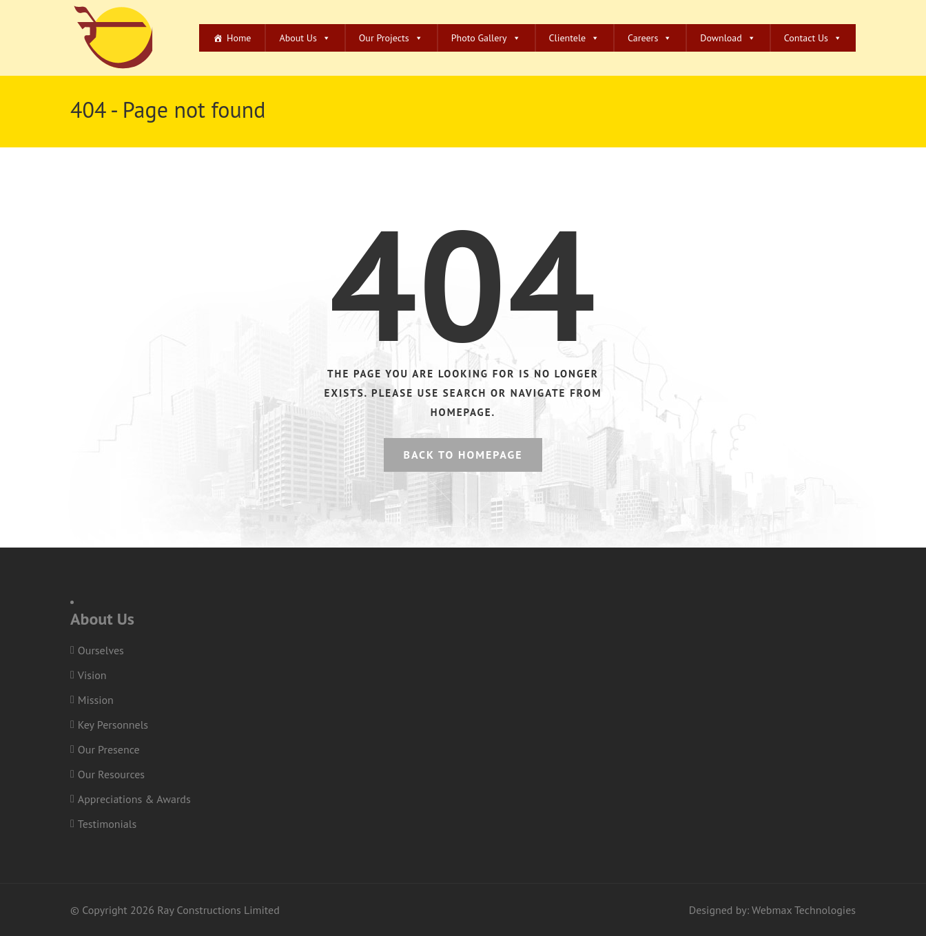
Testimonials (107, 824)
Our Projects (391, 38)
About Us (304, 38)
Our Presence (109, 749)
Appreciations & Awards (134, 799)
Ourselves (101, 650)
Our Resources (111, 774)
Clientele (574, 38)
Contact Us (813, 38)
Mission (96, 700)
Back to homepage (462, 454)
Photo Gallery (486, 38)
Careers (650, 38)
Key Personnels (113, 724)
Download (728, 38)
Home (239, 38)
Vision (92, 675)
